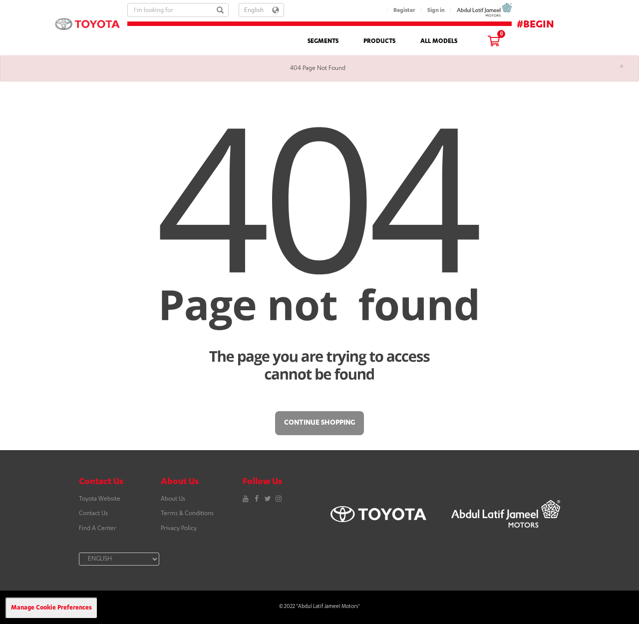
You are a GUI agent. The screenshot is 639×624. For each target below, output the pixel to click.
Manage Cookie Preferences (51, 608)
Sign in (436, 10)
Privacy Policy (179, 528)
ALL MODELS (438, 41)
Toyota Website (99, 499)
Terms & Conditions (187, 513)
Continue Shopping (319, 423)
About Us (173, 499)
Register (404, 10)
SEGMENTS (323, 41)
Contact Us (93, 513)
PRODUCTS (379, 41)
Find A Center (97, 528)
